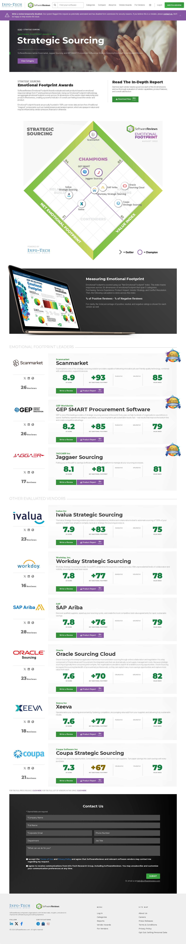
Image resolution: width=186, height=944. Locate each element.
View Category (27, 61)
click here (37, 791)
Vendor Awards (125, 5)
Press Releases (146, 921)
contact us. (168, 14)
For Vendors (140, 5)
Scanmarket (72, 363)
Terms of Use (46, 859)
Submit (153, 876)
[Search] (55, 5)
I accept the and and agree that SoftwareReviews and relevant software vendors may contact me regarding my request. (89, 860)
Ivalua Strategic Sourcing (89, 515)
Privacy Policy (64, 859)
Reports (100, 921)
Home (20, 30)
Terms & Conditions (148, 925)
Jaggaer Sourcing (79, 457)
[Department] (59, 841)
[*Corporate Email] (59, 833)
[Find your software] (71, 5)
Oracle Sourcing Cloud (86, 654)
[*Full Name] (93, 825)
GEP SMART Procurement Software (103, 409)
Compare (102, 5)
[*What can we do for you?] (93, 851)
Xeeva (64, 707)
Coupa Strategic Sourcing (90, 753)
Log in (100, 913)
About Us (112, 5)
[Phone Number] (127, 833)
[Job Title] (127, 841)
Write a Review (174, 5)
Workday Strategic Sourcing (93, 561)
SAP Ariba (69, 607)
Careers (142, 917)
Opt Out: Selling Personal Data (153, 932)
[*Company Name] (93, 818)
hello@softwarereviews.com (148, 881)
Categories (90, 5)
